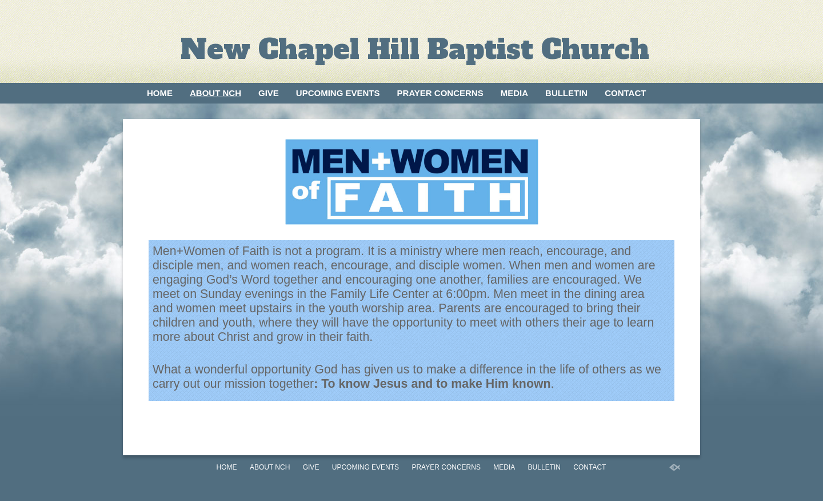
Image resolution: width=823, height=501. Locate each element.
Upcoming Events (338, 93)
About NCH (215, 93)
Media (514, 93)
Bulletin (566, 93)
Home (160, 93)
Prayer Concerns (440, 93)
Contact (625, 93)
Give (268, 93)
